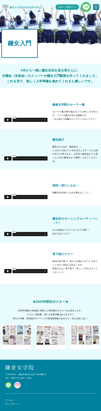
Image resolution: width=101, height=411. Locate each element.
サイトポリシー (12, 404)
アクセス (9, 400)
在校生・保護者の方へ (67, 7)
